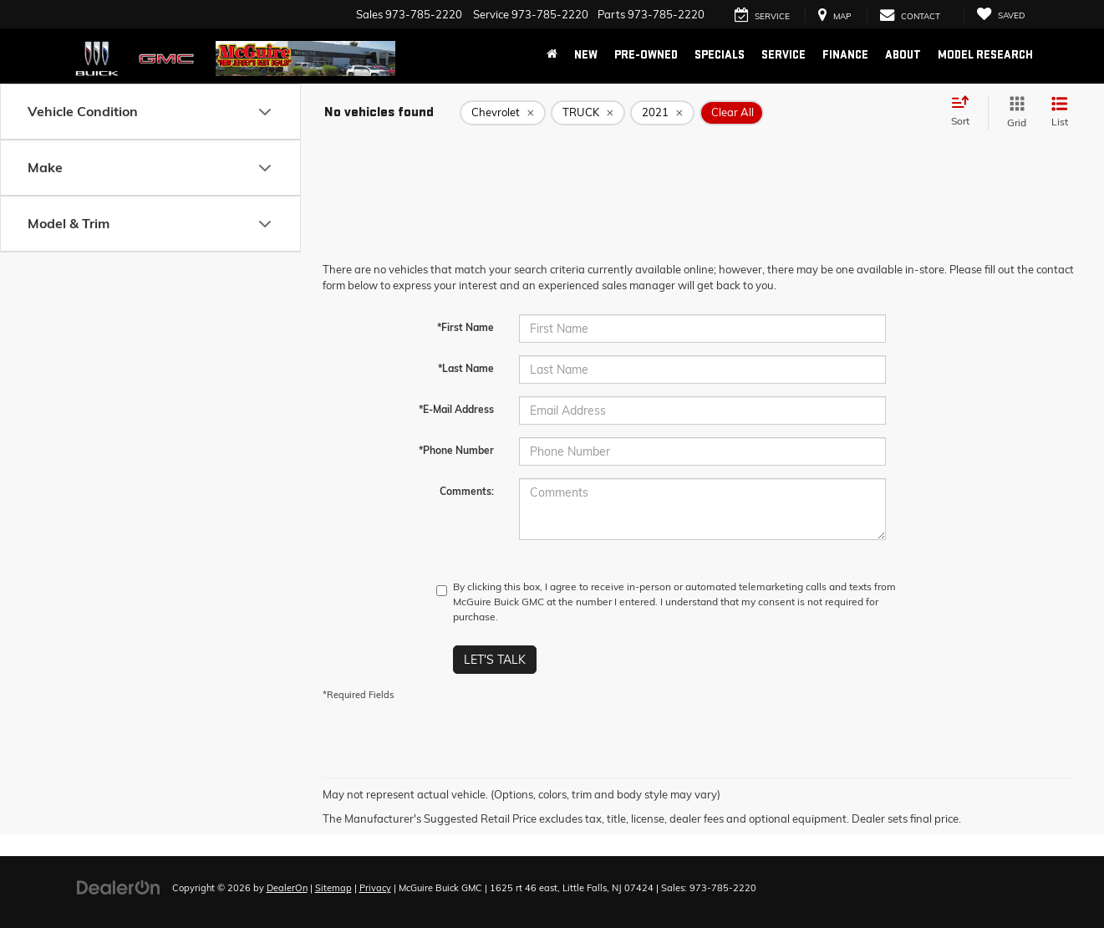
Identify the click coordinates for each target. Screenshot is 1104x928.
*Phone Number (456, 450)
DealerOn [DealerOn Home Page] (287, 888)
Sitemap (333, 888)
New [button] (586, 55)
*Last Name (466, 368)
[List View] (1060, 112)
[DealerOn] (118, 887)
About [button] (903, 55)
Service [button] (783, 55)
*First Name (465, 327)
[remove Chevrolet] (503, 112)
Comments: (467, 491)
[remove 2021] (662, 112)
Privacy (375, 888)
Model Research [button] (985, 55)
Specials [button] (719, 55)
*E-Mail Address (456, 409)
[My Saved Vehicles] (1000, 15)
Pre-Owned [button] (646, 55)
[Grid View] (1013, 112)
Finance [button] (845, 55)
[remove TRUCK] (588, 112)
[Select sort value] (965, 112)
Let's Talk (495, 659)
